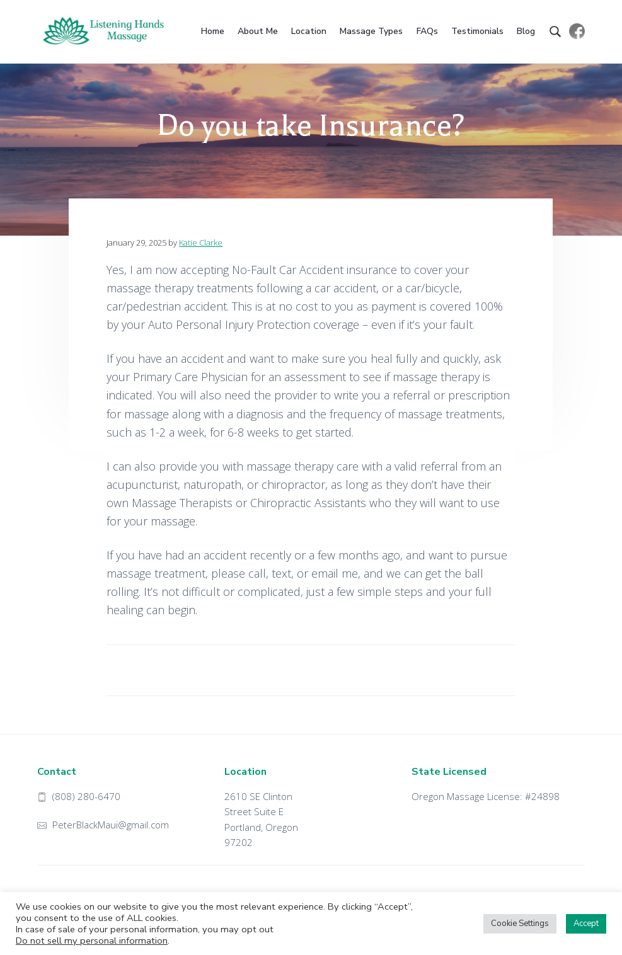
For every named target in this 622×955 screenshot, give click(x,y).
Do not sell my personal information (92, 940)
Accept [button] (586, 923)
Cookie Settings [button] (520, 923)
